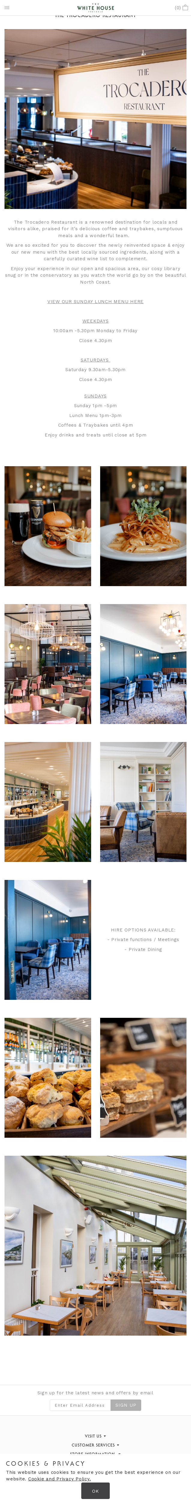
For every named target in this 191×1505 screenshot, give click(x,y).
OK (95, 1491)
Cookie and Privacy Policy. (59, 1479)
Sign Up (126, 1405)
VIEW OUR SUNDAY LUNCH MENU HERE (95, 301)
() (181, 7)
